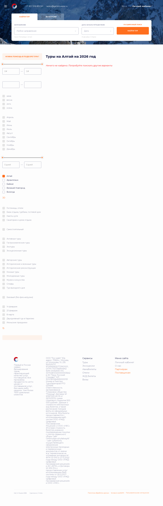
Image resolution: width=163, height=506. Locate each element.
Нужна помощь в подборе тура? (22, 57)
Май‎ (9, 121)
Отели (85, 372)
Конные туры (13, 272)
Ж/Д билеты (89, 376)
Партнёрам (121, 369)
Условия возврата (117, 493)
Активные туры (14, 239)
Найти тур (24, 17)
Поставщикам (122, 372)
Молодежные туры (16, 276)
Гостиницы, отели (15, 208)
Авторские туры (14, 260)
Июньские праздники (17, 322)
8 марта (10, 314)
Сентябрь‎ (11, 137)
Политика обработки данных (98, 493)
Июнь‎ (9, 125)
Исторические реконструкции (21, 268)
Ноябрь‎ (10, 145)
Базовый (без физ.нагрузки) (20, 297)
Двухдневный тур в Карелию (20, 318)
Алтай (9, 176)
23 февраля (12, 310)
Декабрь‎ (11, 149)
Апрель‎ (10, 117)
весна (9, 100)
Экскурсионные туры (17, 250)
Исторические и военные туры (21, 264)
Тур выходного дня (16, 288)
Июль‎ (9, 129)
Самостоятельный (15, 229)
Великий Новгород (16, 188)
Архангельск (12, 180)
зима (9, 96)
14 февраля (12, 306)
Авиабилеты (89, 369)
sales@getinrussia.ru (56, 6)
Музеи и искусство (16, 280)
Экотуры (11, 247)
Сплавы (10, 284)
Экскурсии (51, 17)
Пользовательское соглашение (137, 493)
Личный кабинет (141, 6)
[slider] (2, 64)
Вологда (11, 192)
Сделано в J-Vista (36, 493)
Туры (85, 362)
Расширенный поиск (133, 25)
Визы (85, 379)
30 (3, 197)
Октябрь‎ (11, 141)
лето (9, 104)
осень (9, 108)
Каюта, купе (12, 216)
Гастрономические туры (18, 243)
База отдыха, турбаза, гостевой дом (24, 212)
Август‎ (10, 133)
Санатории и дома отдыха (19, 220)
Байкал (10, 184)
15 (3, 328)
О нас (118, 366)
